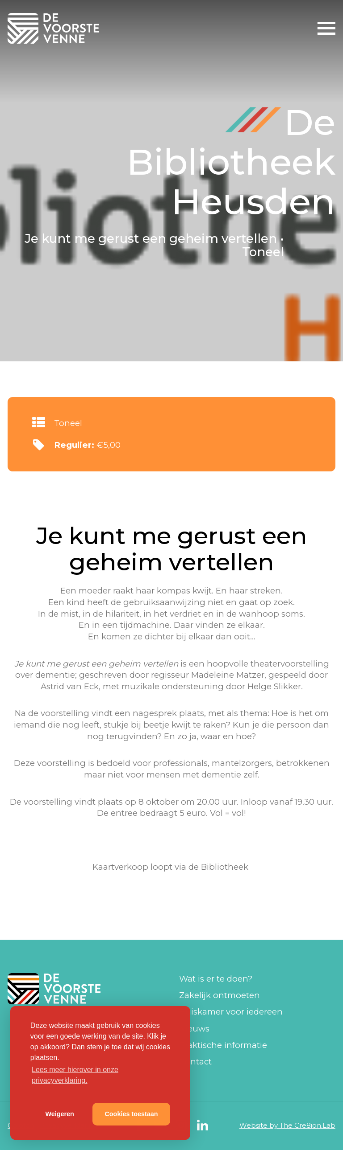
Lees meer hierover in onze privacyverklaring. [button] (75, 1075)
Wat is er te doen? (215, 979)
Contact (195, 1061)
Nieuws (194, 1028)
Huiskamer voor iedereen (231, 1012)
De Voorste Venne (55, 28)
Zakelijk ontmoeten (219, 995)
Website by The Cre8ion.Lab (287, 1125)
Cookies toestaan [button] (131, 1113)
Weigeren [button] (59, 1113)
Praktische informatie (223, 1045)
